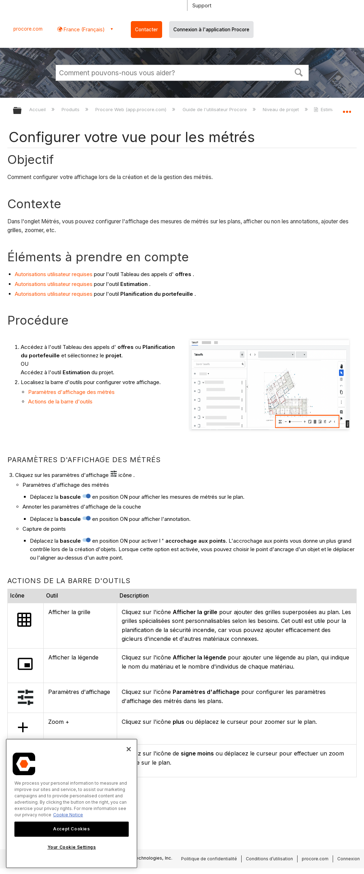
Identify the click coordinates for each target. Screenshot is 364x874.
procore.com (28, 29)
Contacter (146, 29)
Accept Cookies (71, 828)
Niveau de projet (281, 109)
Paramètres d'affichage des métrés (71, 392)
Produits (71, 109)
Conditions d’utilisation (269, 858)
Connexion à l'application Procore (211, 29)
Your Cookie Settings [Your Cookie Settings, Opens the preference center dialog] (71, 847)
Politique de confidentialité (209, 858)
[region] (72, 803)
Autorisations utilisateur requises (53, 274)
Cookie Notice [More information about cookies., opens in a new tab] (68, 814)
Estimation (329, 109)
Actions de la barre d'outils (60, 401)
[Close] (128, 749)
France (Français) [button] (83, 29)
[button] (298, 72)
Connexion (348, 858)
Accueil (38, 109)
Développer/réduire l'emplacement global (347, 108)
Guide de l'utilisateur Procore (215, 109)
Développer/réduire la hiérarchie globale (21, 111)
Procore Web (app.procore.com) (131, 109)
